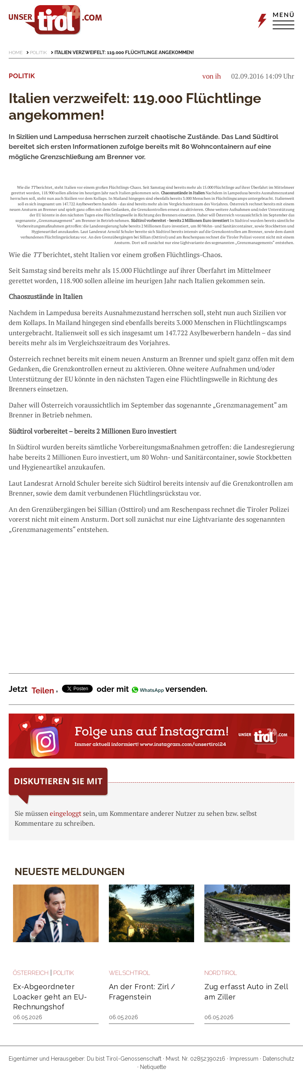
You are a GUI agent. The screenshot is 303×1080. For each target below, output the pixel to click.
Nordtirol (220, 973)
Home (15, 52)
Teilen (43, 690)
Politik (38, 52)
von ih (211, 76)
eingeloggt (65, 813)
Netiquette (153, 1067)
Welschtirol (129, 973)
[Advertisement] (151, 597)
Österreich (31, 973)
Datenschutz (278, 1059)
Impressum (244, 1059)
